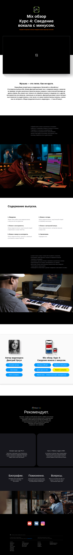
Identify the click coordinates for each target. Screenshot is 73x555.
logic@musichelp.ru (29, 538)
